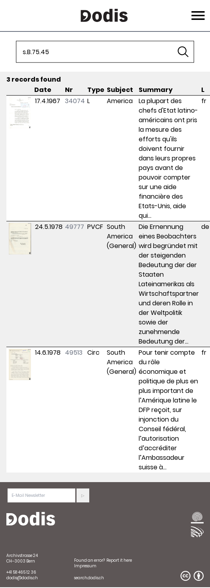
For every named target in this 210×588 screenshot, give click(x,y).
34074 (75, 100)
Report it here (119, 560)
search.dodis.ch (89, 578)
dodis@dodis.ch (22, 578)
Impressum (85, 566)
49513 (73, 352)
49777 (74, 226)
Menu (197, 11)
